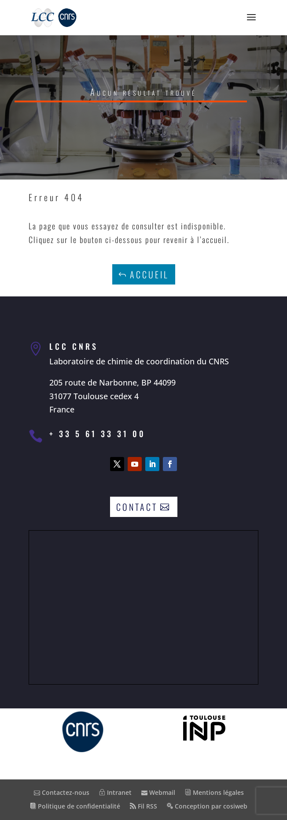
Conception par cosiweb (207, 806)
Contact (137, 506)
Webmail (158, 792)
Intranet (115, 792)
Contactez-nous (61, 792)
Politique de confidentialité (75, 806)
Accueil (149, 274)
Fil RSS (143, 806)
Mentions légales (214, 792)
